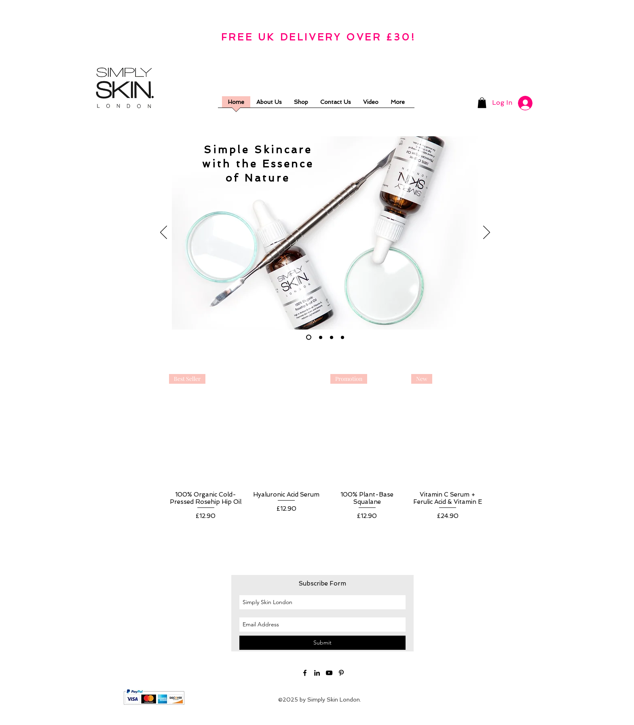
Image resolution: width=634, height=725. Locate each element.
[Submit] (322, 643)
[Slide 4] (342, 337)
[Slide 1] (308, 337)
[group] (327, 451)
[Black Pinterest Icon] (341, 673)
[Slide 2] (320, 337)
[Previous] (163, 233)
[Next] (486, 233)
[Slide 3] (331, 337)
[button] (482, 102)
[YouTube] (329, 673)
